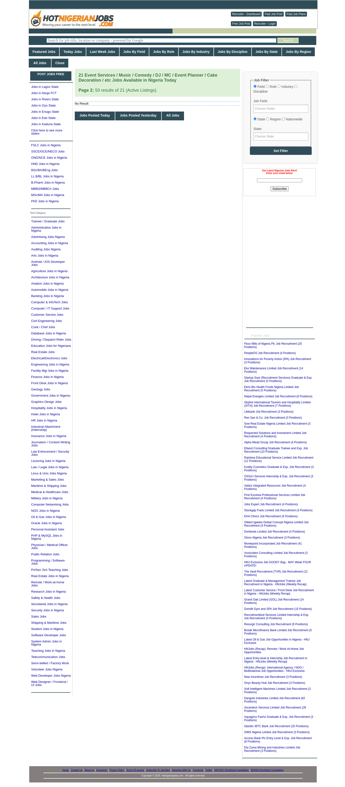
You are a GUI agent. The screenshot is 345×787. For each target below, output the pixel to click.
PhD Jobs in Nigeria (45, 201)
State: (257, 129)
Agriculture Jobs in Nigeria (49, 271)
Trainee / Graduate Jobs (48, 221)
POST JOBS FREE (50, 74)
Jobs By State (267, 52)
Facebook (198, 770)
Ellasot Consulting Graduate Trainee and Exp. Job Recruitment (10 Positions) (276, 450)
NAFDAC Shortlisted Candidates (231, 770)
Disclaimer (102, 770)
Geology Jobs (40, 389)
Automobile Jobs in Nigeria (49, 290)
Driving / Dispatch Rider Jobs (51, 339)
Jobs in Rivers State (45, 99)
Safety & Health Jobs (45, 598)
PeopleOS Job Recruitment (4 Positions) (270, 353)
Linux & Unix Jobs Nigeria (49, 473)
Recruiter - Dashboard (246, 14)
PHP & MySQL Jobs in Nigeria (46, 537)
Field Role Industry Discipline (275, 89)
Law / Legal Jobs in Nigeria (50, 467)
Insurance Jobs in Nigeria (48, 436)
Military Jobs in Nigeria (47, 498)
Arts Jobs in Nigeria (44, 255)
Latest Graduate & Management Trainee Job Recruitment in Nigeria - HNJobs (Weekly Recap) (275, 582)
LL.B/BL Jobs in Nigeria (47, 176)
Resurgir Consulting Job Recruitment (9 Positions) (276, 624)
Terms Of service (135, 770)
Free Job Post (241, 23)
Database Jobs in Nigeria (48, 333)
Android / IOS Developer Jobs (48, 263)
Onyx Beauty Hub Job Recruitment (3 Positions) (274, 683)
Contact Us (76, 770)
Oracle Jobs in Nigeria (46, 523)
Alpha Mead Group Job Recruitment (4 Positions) (275, 442)
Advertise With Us (181, 770)
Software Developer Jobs (48, 635)
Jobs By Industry (196, 52)
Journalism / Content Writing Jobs (50, 443)
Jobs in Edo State (43, 118)
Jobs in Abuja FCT (44, 93)
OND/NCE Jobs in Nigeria (49, 157)
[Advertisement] (279, 226)
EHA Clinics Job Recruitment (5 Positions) (271, 516)
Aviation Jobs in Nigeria (47, 283)
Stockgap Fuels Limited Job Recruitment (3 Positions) (278, 510)
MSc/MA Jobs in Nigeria (47, 195)
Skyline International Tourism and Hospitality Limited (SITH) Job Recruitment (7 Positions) (277, 404)
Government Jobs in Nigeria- (51, 395)
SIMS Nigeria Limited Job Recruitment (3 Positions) (277, 732)
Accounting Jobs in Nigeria (49, 243)
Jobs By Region (298, 52)
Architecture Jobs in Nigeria (50, 277)
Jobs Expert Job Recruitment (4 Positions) (271, 504)
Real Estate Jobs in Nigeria (50, 576)
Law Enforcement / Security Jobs (50, 453)
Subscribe (279, 189)
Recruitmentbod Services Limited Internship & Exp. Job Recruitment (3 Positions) (276, 616)
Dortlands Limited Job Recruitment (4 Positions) (274, 531)
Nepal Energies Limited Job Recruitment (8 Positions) (278, 396)
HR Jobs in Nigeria (44, 420)
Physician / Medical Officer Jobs (49, 546)
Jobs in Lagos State (44, 87)
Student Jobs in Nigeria (47, 629)
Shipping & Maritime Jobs (48, 622)
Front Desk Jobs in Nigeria (49, 383)
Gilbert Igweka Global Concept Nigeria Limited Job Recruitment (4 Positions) (276, 524)
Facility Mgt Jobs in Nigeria (49, 370)
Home (66, 770)
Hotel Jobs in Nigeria (45, 414)
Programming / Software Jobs (48, 562)
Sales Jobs (38, 616)
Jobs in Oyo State (43, 105)
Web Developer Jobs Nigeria (51, 675)
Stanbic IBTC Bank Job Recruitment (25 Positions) (276, 726)
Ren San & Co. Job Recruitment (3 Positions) (273, 417)
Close (59, 63)
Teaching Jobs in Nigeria (48, 650)
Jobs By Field (134, 52)
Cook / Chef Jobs (43, 327)
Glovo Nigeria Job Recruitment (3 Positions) (272, 537)
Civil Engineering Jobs (46, 321)
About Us (89, 770)
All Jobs (40, 63)
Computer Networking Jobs (50, 504)
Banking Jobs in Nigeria (47, 296)
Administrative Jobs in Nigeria (46, 229)
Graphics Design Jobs (46, 402)
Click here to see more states (46, 132)
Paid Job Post (273, 14)
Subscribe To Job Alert (158, 770)
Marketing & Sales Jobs (47, 479)
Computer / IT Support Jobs (50, 308)
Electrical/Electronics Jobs (49, 358)
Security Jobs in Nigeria (47, 610)
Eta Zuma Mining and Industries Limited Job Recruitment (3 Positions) (272, 749)
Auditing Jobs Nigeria (46, 249)
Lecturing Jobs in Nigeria (48, 461)
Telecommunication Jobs (48, 657)
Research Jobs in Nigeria (48, 591)
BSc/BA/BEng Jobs (44, 170)
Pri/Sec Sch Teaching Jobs (49, 570)
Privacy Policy (116, 770)
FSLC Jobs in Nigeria (46, 145)
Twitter (208, 770)
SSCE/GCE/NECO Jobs (47, 151)
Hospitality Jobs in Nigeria (49, 408)
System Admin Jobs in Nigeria (46, 643)
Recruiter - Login (265, 23)
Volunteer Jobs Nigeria (47, 669)
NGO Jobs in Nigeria (45, 510)
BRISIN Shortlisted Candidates (267, 770)
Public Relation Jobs (45, 554)
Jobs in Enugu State (45, 111)
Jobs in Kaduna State (46, 124)
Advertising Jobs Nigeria (48, 237)
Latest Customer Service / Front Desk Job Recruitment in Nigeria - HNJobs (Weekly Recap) (279, 592)
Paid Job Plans (296, 14)
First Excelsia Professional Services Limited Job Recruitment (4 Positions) (274, 496)
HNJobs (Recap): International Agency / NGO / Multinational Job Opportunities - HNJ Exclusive (274, 669)
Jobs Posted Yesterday (138, 115)
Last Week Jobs (102, 52)
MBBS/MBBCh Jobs (45, 189)
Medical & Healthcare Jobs (49, 492)
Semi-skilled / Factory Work (50, 663)
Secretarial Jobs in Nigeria (49, 604)
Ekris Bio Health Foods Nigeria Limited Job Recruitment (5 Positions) (271, 388)
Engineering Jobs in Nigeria (50, 364)
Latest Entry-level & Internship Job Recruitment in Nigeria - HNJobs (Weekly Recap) (275, 660)
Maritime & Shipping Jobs (48, 486)
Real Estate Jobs (43, 352)
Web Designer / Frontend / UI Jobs (49, 683)
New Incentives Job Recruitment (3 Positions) (273, 677)
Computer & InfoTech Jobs (49, 302)
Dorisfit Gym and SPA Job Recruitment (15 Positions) (278, 609)
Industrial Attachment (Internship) (45, 428)
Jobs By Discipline (232, 52)
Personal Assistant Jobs (47, 529)
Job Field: (260, 101)
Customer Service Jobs (47, 314)
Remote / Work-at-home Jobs (47, 583)
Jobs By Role (163, 52)
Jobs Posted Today (95, 115)
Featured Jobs (44, 52)
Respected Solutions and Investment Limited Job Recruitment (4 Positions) (275, 434)
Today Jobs (73, 52)
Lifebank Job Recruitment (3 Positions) (268, 411)
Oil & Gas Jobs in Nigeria (48, 517)
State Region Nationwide (278, 119)
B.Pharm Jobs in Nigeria (48, 182)
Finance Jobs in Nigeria (47, 377)
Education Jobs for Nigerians (51, 346)
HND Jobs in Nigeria (45, 164)
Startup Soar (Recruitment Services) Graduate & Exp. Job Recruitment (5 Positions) (278, 379)
